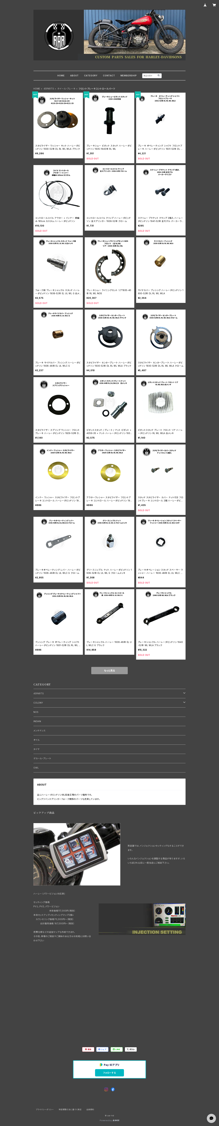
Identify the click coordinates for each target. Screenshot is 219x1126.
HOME (60, 75)
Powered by (109, 1120)
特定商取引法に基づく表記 (70, 1109)
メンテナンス (39, 730)
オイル (36, 740)
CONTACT (109, 75)
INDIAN (37, 721)
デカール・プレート (42, 758)
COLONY (38, 702)
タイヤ (36, 749)
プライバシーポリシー (45, 1109)
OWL (36, 767)
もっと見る (109, 670)
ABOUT (74, 75)
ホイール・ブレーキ (66, 88)
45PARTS (49, 88)
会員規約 (90, 1109)
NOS (35, 712)
